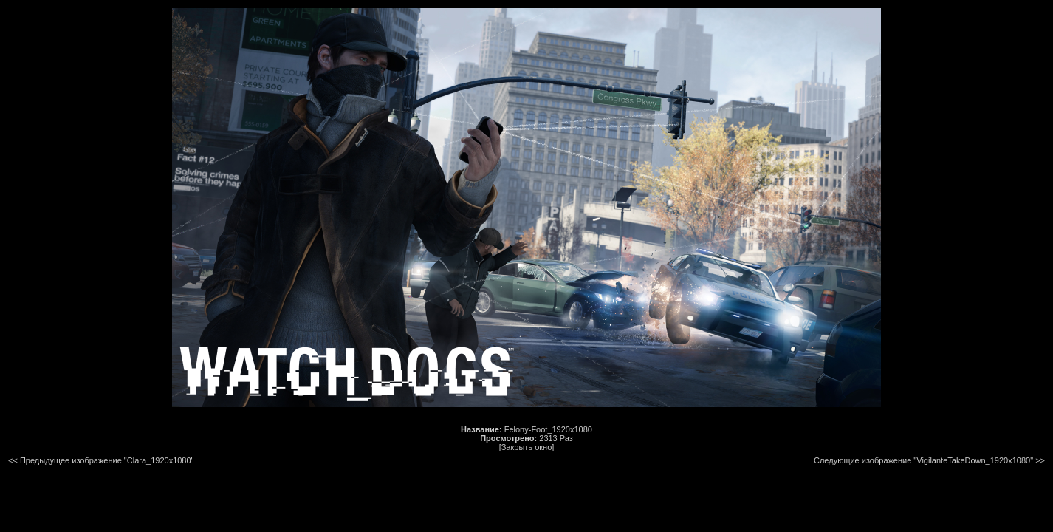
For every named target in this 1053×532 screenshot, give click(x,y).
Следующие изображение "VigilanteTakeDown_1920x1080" (923, 460)
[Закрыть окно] (527, 447)
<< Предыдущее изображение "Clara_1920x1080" (101, 460)
